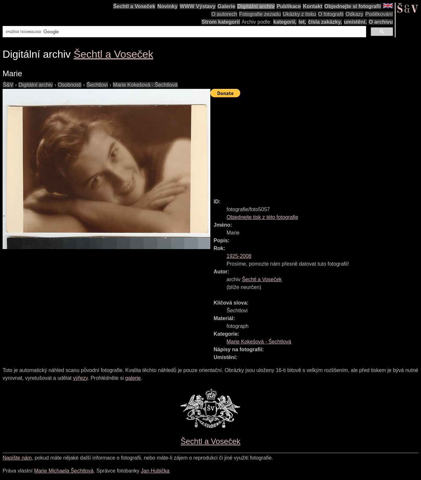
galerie (133, 378)
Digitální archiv (256, 6)
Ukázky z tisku (299, 14)
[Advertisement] (315, 145)
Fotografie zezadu (260, 14)
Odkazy (354, 14)
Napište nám (17, 458)
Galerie (226, 6)
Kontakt (312, 6)
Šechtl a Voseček (134, 6)
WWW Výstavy (198, 6)
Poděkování (379, 14)
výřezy (80, 378)
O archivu (381, 22)
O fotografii (330, 14)
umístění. (355, 22)
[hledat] (184, 32)
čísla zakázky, (325, 22)
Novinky (167, 6)
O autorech (224, 14)
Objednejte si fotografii (352, 6)
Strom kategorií (221, 22)
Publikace (289, 6)
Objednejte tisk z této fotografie (262, 217)
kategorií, (284, 22)
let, (302, 22)
